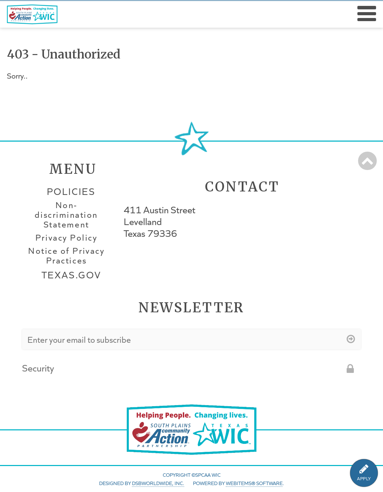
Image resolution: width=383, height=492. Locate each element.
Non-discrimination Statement (66, 214)
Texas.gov (71, 274)
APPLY (364, 478)
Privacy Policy (66, 237)
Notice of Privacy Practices (66, 255)
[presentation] (207, 372)
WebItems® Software (254, 483)
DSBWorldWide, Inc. (158, 483)
